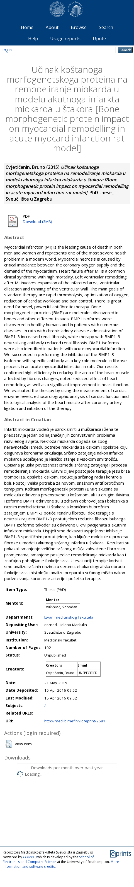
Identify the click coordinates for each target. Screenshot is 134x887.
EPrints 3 (29, 857)
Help (33, 38)
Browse (79, 27)
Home (27, 27)
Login (6, 49)
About (52, 27)
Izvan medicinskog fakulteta (68, 617)
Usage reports (65, 38)
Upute (99, 38)
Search (106, 27)
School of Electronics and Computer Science (48, 859)
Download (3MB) (37, 221)
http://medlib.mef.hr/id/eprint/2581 (74, 720)
